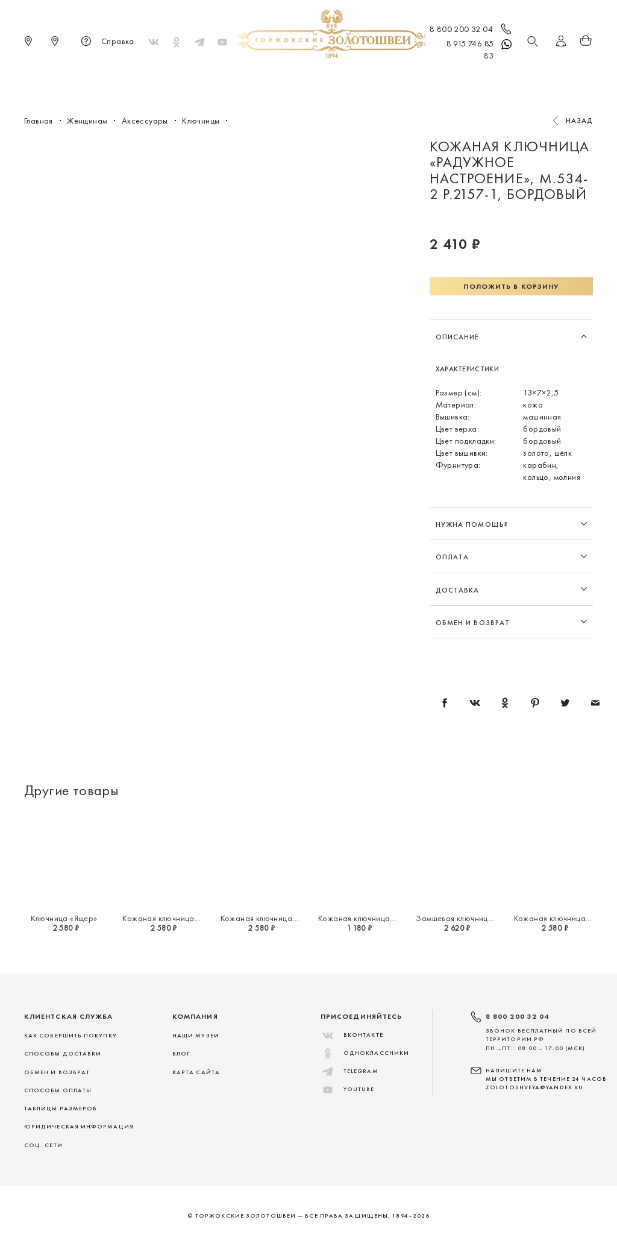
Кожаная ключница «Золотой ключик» (389, 918)
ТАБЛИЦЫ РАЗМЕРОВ (60, 1108)
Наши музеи (195, 1035)
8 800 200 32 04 (471, 30)
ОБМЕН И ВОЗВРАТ (57, 1072)
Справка (105, 42)
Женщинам (287, 78)
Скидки (491, 78)
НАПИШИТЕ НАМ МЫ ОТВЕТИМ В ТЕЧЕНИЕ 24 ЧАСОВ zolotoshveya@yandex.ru (546, 1079)
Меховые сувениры (208, 78)
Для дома (407, 78)
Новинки (134, 78)
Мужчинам (348, 78)
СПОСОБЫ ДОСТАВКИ (62, 1053)
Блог (181, 1053)
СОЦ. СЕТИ (43, 1145)
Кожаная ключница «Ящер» (173, 918)
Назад (580, 120)
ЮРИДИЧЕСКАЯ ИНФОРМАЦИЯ (79, 1126)
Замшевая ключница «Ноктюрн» (476, 918)
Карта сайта (196, 1072)
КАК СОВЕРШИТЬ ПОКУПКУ (70, 1035)
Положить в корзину (511, 286)
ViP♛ (451, 78)
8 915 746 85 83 (479, 49)
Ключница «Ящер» (64, 918)
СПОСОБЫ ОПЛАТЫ (58, 1090)
